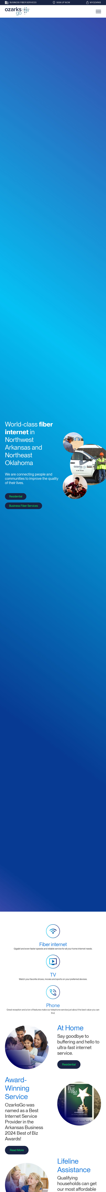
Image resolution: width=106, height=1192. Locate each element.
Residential (15, 496)
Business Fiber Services (23, 505)
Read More (15, 1150)
